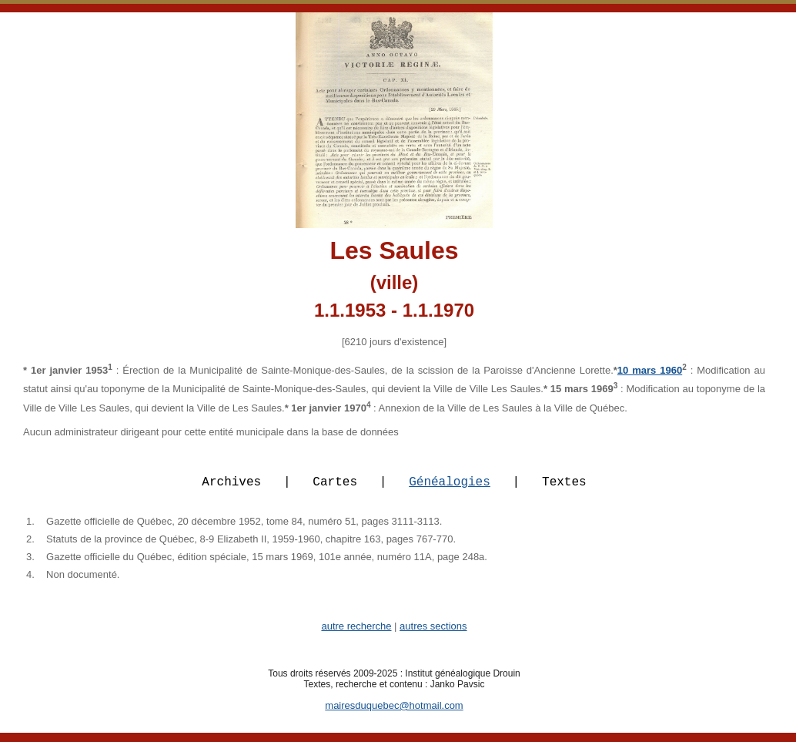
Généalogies (449, 490)
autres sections (433, 635)
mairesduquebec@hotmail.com (394, 714)
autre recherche (356, 635)
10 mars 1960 (649, 370)
